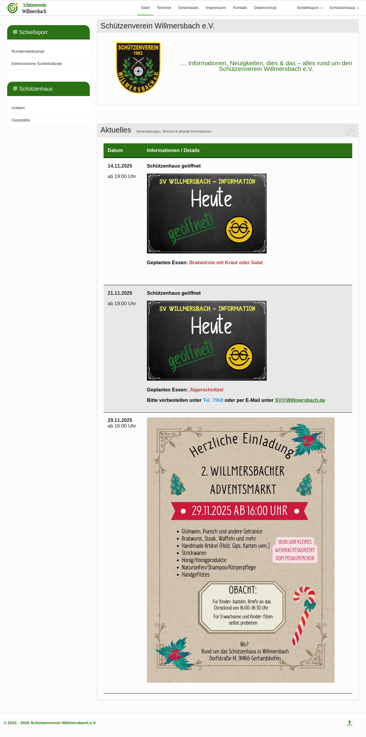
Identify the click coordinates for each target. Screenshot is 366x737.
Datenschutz (265, 7)
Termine (164, 7)
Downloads (188, 7)
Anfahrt (18, 108)
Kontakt (240, 7)
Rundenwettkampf (27, 51)
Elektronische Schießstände (36, 63)
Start (145, 7)
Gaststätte (20, 120)
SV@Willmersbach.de (300, 400)
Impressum (216, 7)
